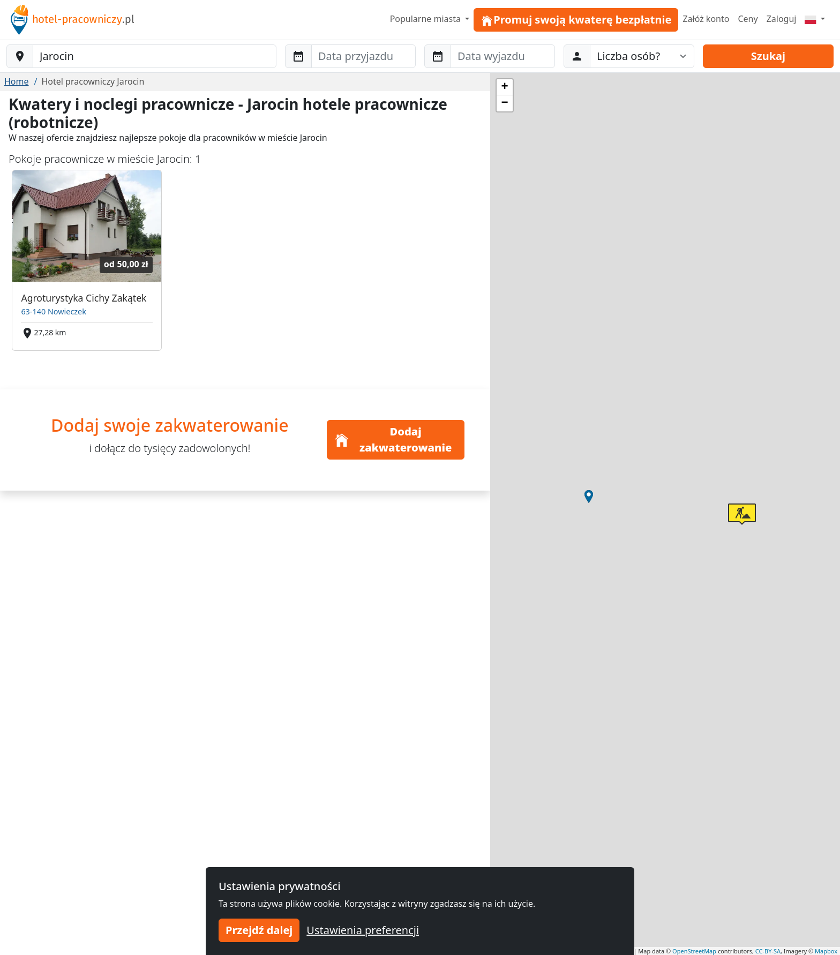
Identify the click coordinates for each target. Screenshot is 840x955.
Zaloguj (782, 19)
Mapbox (826, 951)
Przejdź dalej (259, 930)
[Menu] (814, 18)
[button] (588, 496)
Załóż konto (705, 19)
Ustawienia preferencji (362, 930)
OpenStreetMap (694, 951)
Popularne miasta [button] (426, 19)
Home (16, 81)
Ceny (748, 19)
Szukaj (768, 56)
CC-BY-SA (768, 951)
